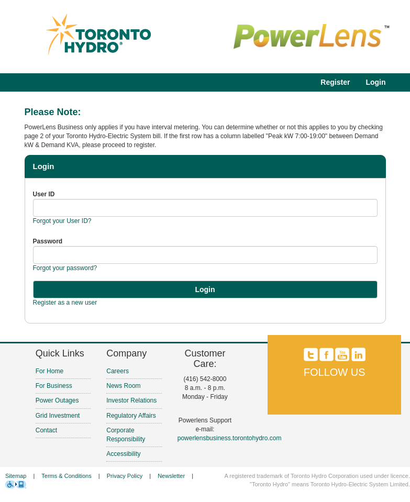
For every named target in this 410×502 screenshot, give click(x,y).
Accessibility (123, 454)
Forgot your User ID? (62, 221)
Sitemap (15, 476)
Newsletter (171, 476)
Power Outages (57, 400)
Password (48, 241)
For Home (49, 371)
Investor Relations (131, 400)
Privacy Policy (124, 476)
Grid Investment (58, 415)
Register (335, 82)
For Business (54, 385)
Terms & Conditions (66, 476)
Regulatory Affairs (131, 415)
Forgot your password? (65, 268)
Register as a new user (65, 302)
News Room (123, 385)
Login (375, 82)
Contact (46, 430)
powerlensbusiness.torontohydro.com (230, 438)
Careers (117, 371)
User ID (44, 194)
